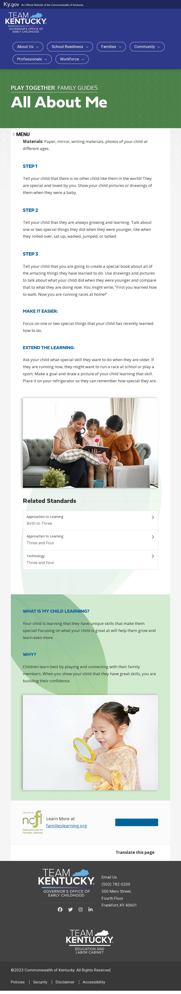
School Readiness (70, 46)
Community (147, 46)
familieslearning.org (66, 829)
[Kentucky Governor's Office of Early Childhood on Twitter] (70, 913)
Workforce (72, 59)
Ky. (11, 4)
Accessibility (94, 985)
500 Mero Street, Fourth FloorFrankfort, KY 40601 (119, 901)
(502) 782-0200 (116, 887)
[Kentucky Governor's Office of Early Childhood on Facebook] (60, 913)
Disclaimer (65, 985)
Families (111, 46)
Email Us (109, 880)
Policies (18, 985)
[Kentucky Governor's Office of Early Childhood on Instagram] (81, 913)
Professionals (32, 59)
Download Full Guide (128, 825)
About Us (28, 46)
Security (40, 985)
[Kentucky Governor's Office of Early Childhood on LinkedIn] (90, 913)
